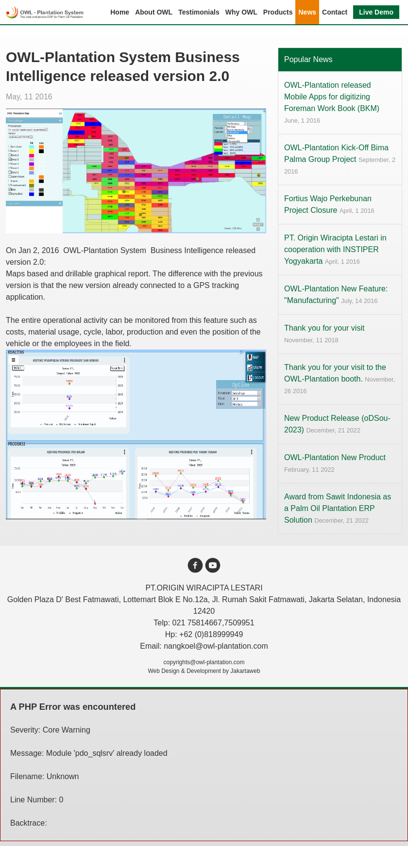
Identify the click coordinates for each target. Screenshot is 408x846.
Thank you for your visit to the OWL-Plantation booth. (339, 379)
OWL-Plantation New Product (335, 463)
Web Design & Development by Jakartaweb (204, 671)
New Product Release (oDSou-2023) (337, 424)
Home (119, 12)
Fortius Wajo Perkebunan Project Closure (329, 204)
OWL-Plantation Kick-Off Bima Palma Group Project (339, 159)
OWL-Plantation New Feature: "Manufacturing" (336, 294)
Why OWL (241, 12)
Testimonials (199, 12)
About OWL (153, 12)
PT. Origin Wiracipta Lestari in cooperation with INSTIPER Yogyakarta (335, 249)
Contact (334, 12)
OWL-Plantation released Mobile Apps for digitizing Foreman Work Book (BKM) (331, 102)
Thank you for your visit (324, 334)
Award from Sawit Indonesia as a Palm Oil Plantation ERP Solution (337, 508)
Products (278, 12)
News (307, 12)
